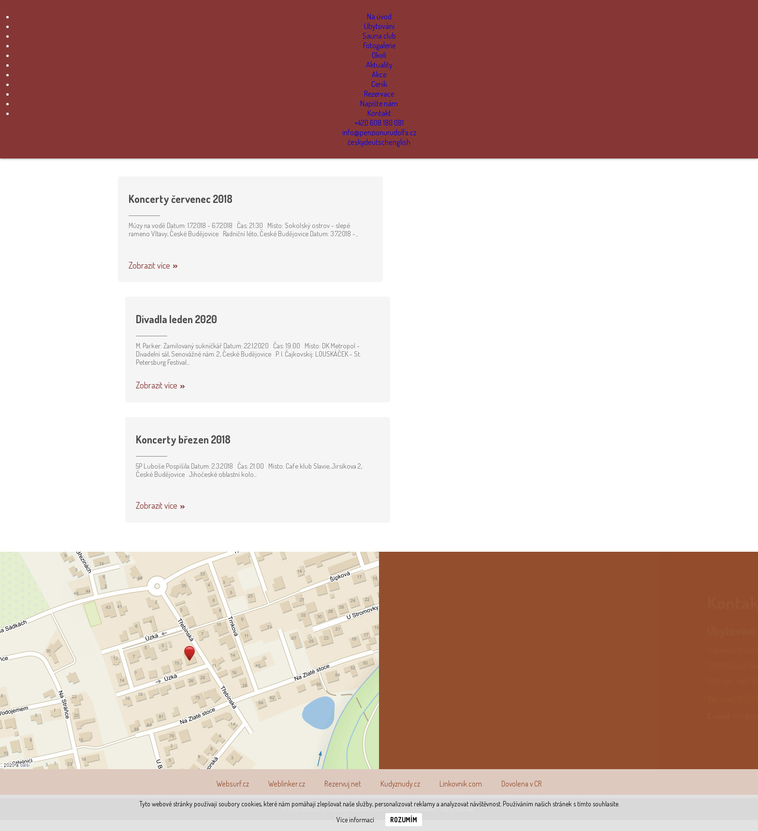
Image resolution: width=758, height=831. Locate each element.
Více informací (355, 820)
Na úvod (379, 16)
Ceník (379, 84)
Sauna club (379, 36)
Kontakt (379, 113)
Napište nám (379, 103)
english (399, 142)
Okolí (379, 55)
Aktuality (379, 65)
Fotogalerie (379, 45)
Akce (379, 74)
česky (357, 142)
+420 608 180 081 (379, 123)
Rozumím (403, 820)
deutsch (377, 142)
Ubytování (379, 26)
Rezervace (379, 94)
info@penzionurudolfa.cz (379, 132)
